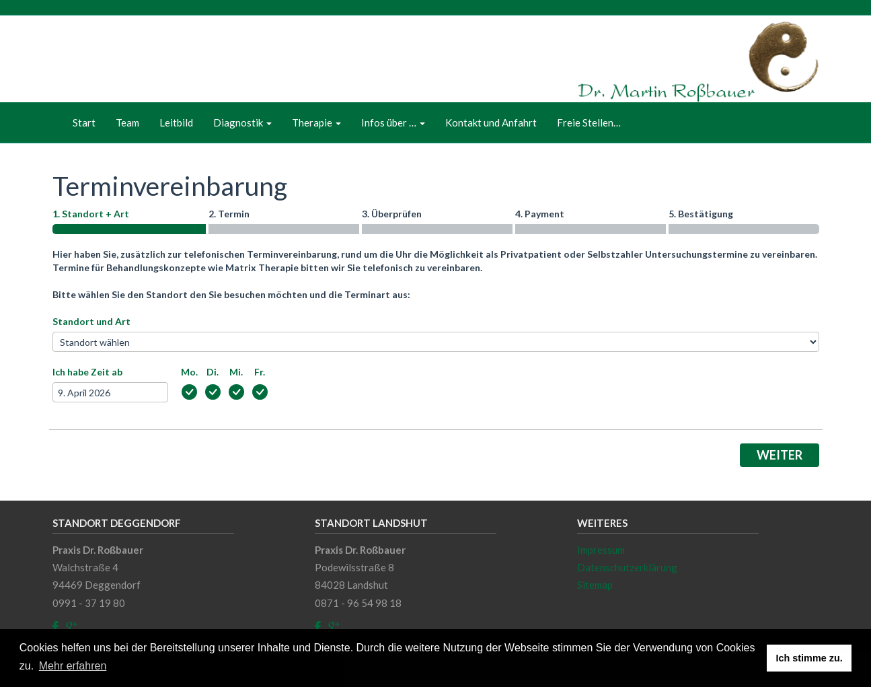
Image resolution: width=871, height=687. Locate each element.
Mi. (236, 371)
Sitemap (595, 585)
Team (127, 122)
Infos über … (393, 122)
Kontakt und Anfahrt (491, 122)
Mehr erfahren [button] (73, 666)
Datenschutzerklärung (627, 567)
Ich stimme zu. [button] (809, 658)
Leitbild (176, 122)
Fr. (259, 371)
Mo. (189, 371)
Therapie (316, 122)
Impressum (601, 550)
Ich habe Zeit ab (87, 371)
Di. (212, 371)
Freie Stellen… (589, 122)
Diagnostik (242, 122)
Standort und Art (91, 321)
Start (84, 122)
